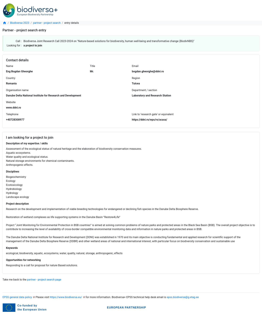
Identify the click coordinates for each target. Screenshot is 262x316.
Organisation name (17, 90)
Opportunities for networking (23, 260)
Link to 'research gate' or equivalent (153, 114)
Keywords (12, 248)
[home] (4, 22)
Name (9, 66)
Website (11, 102)
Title (92, 66)
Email (135, 66)
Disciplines (12, 171)
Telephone (12, 114)
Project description (17, 203)
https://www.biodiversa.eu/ (66, 297)
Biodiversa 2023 (19, 22)
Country (10, 78)
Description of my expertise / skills (27, 143)
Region (136, 78)
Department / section (144, 90)
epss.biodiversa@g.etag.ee (183, 297)
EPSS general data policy (17, 297)
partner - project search (47, 22)
